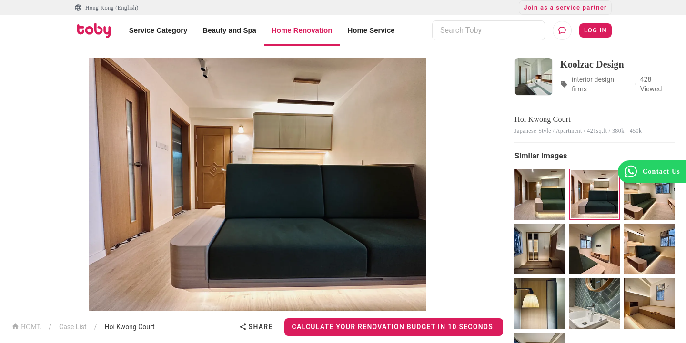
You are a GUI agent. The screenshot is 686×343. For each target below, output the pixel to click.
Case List (73, 327)
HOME (26, 326)
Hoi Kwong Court (129, 327)
